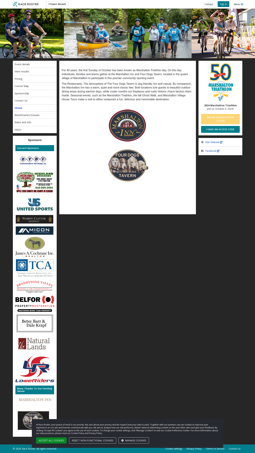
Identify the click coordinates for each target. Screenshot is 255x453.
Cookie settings (173, 448)
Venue (18, 108)
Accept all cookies (51, 440)
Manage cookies (133, 440)
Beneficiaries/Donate (27, 115)
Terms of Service (215, 448)
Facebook (212, 150)
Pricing (18, 78)
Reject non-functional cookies (92, 440)
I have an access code (220, 129)
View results (22, 71)
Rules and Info (23, 122)
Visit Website (213, 142)
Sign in (223, 4)
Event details (57, 4)
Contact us (235, 448)
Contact (208, 4)
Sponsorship (22, 93)
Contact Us (21, 100)
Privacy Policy (194, 448)
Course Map (22, 86)
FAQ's (18, 129)
